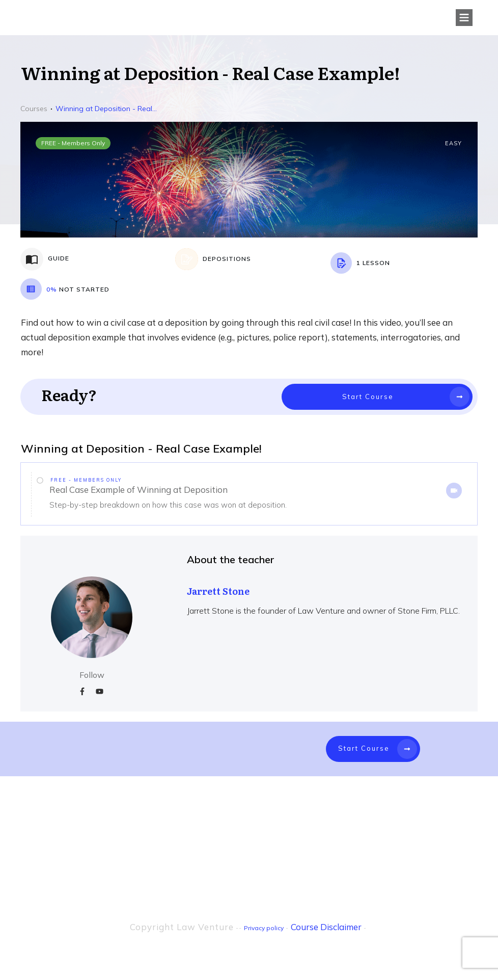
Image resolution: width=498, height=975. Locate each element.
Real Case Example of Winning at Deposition (138, 489)
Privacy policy (264, 928)
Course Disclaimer (326, 926)
